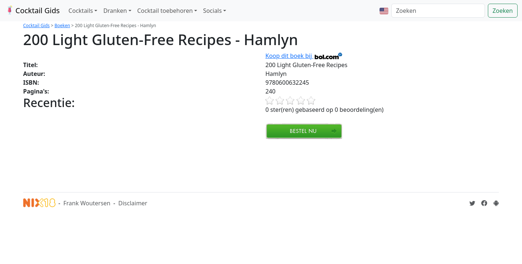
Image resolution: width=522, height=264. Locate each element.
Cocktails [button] (81, 11)
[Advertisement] (156, 164)
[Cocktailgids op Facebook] (484, 203)
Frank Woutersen (86, 203)
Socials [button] (212, 11)
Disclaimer (132, 203)
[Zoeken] (438, 11)
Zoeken (503, 11)
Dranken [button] (115, 11)
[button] (384, 10)
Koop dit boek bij (304, 56)
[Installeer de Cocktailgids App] (496, 203)
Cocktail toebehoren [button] (165, 11)
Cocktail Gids (32, 10)
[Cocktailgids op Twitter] (472, 203)
